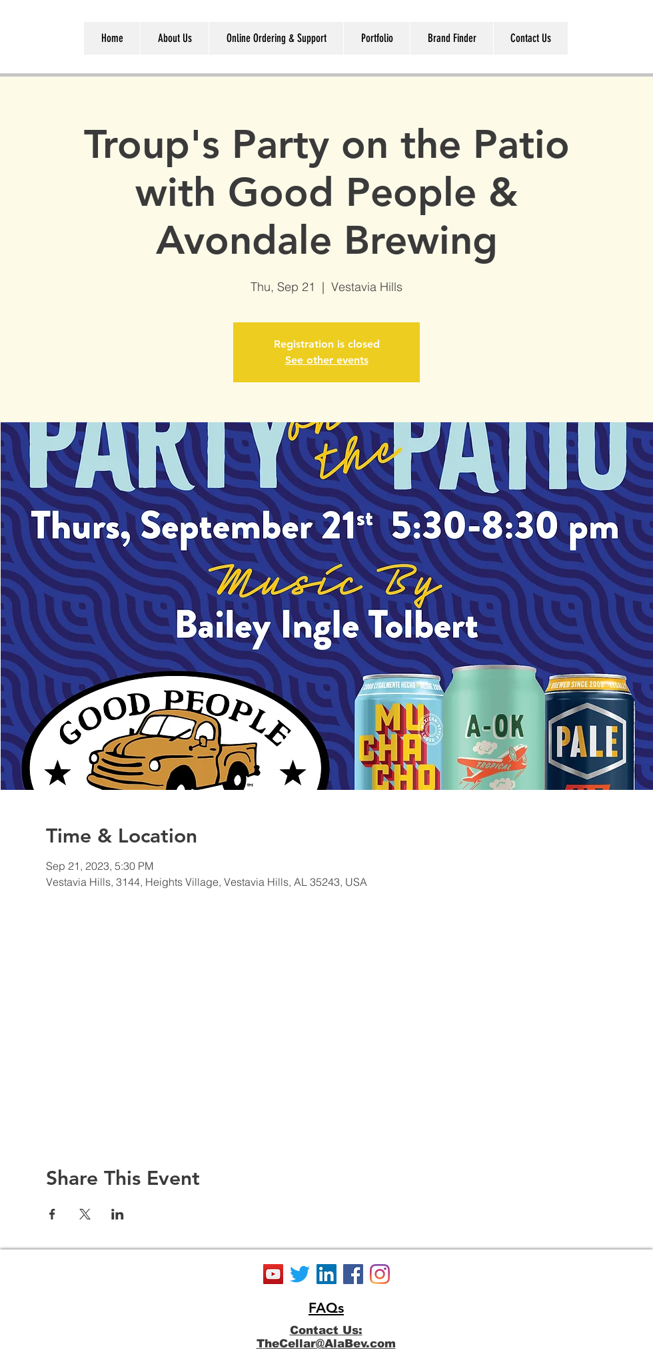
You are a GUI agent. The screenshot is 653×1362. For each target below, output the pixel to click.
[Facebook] (353, 1274)
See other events (326, 360)
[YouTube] (273, 1274)
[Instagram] (380, 1274)
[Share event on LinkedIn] (117, 1214)
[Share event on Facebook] (52, 1214)
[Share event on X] (85, 1214)
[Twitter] (300, 1274)
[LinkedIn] (326, 1274)
